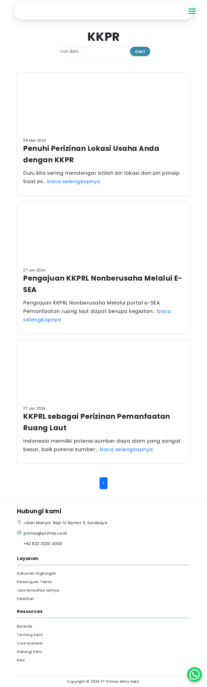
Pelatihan (25, 598)
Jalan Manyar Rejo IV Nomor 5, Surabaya (65, 523)
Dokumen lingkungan (36, 573)
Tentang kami (30, 634)
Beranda (24, 626)
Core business (30, 643)
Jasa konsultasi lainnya (38, 590)
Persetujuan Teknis (34, 581)
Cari (140, 51)
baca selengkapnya (73, 181)
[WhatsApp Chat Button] (194, 674)
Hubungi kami (29, 651)
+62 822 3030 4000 (42, 544)
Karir (21, 660)
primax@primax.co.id (45, 533)
